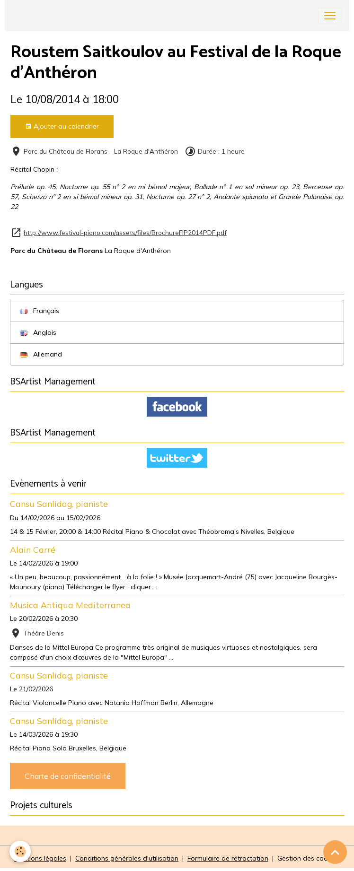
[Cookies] (20, 851)
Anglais (38, 332)
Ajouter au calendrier (62, 126)
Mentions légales (40, 858)
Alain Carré (32, 549)
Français (39, 310)
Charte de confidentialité (68, 776)
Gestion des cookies (308, 858)
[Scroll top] (335, 852)
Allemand (41, 354)
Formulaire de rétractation (227, 858)
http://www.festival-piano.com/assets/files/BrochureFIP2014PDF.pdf (125, 232)
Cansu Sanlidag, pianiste (59, 503)
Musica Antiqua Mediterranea (70, 605)
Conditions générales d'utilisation (126, 858)
